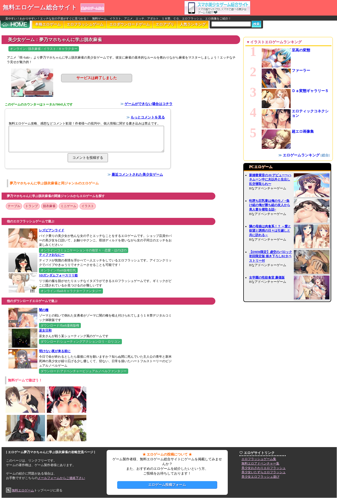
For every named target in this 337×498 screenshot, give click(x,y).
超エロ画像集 (303, 131)
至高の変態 (301, 50)
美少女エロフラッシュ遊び (260, 476)
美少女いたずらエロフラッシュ (263, 472)
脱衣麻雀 (49, 206)
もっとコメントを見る (148, 117)
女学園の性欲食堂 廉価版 (267, 277)
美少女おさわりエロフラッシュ (263, 468)
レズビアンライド (51, 230)
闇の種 (43, 310)
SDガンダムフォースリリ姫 (58, 275)
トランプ (31, 206)
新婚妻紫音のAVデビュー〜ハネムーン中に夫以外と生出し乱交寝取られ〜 (270, 179)
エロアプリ (165, 24)
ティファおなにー (51, 255)
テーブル (14, 206)
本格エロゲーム (48, 24)
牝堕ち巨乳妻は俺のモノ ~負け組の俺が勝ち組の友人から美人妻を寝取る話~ (269, 205)
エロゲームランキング (301, 155)
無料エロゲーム (23, 490)
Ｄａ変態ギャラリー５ (310, 91)
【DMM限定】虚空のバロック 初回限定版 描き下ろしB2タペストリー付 (270, 256)
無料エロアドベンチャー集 (260, 463)
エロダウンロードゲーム (129, 24)
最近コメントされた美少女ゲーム (137, 174)
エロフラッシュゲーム (85, 24)
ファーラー (301, 71)
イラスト (87, 206)
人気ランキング (193, 24)
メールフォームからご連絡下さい (61, 478)
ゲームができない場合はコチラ (148, 104)
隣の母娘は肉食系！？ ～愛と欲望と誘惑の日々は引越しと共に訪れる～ (270, 230)
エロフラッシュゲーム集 (258, 459)
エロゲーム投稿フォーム (167, 485)
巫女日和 (45, 330)
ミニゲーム (68, 206)
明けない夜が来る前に (55, 351)
